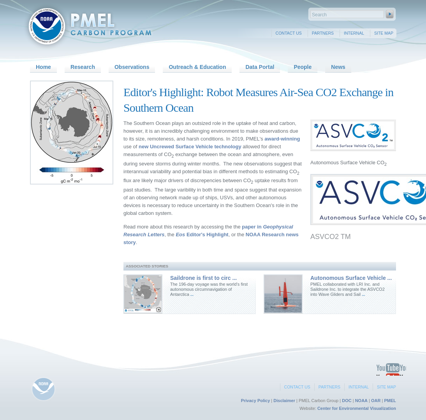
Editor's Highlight (202, 234)
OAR (375, 400)
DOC (346, 400)
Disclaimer (284, 400)
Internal (354, 33)
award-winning (282, 139)
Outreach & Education (197, 67)
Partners (323, 33)
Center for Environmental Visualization (356, 408)
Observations (131, 67)
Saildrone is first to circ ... (203, 278)
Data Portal (259, 67)
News (338, 67)
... (191, 294)
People (303, 67)
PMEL (390, 400)
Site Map (383, 33)
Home (43, 67)
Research (82, 67)
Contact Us (289, 33)
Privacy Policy (255, 400)
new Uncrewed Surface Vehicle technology (190, 146)
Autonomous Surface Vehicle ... (351, 278)
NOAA (361, 400)
